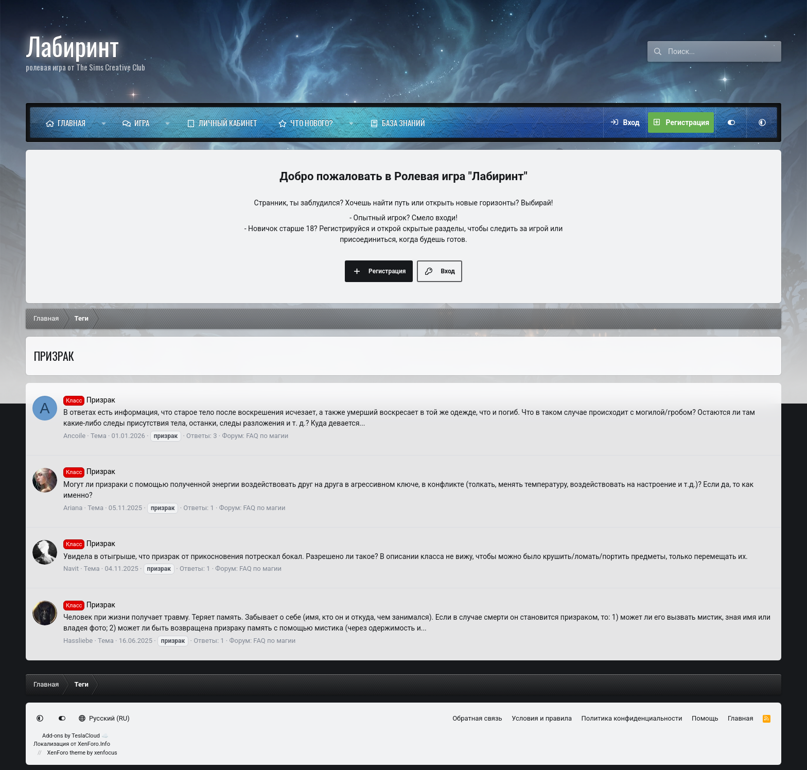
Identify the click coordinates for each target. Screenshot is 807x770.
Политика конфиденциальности (632, 718)
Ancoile (74, 436)
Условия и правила (542, 718)
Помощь (705, 718)
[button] (104, 122)
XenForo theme (66, 752)
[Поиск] (724, 51)
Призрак (89, 400)
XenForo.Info (94, 744)
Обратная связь (477, 718)
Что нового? (311, 122)
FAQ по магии (267, 436)
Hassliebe (78, 640)
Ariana (72, 508)
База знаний (403, 122)
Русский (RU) (104, 718)
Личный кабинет (228, 122)
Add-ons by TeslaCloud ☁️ (75, 735)
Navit (71, 568)
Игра (141, 122)
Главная (71, 122)
